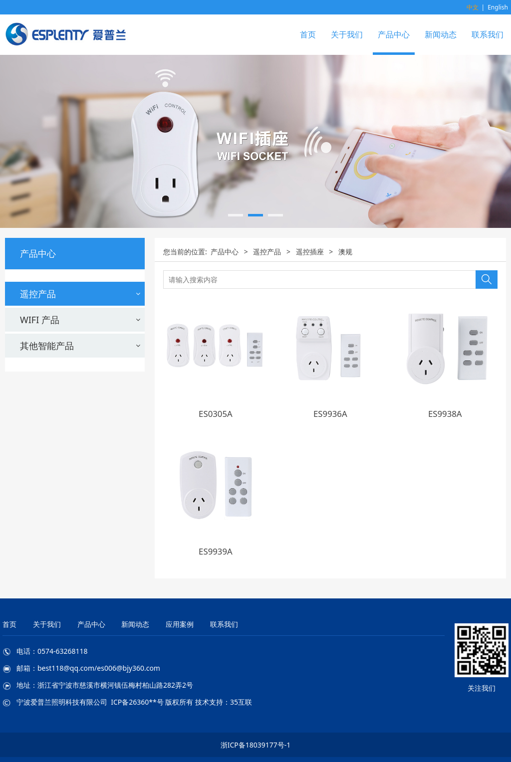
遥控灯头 (35, 435)
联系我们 (488, 34)
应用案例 (180, 624)
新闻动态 (441, 34)
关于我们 (347, 34)
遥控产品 (38, 294)
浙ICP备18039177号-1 (256, 745)
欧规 (27, 376)
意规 (27, 389)
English (498, 7)
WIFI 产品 (39, 479)
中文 (473, 7)
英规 (27, 403)
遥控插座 (35, 317)
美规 (27, 363)
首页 (308, 34)
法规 (27, 349)
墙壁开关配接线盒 (50, 453)
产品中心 (394, 34)
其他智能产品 (47, 505)
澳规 (27, 336)
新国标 (31, 416)
